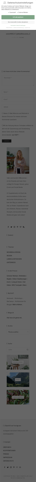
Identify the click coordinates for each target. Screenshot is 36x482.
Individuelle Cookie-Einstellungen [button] (18, 25)
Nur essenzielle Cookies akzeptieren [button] (18, 21)
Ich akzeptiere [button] (18, 17)
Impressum (27, 27)
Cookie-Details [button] (9, 27)
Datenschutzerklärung (19, 27)
